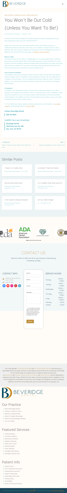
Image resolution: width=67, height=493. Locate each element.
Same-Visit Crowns (11, 443)
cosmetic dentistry (21, 375)
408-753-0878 (30, 106)
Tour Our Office (9, 421)
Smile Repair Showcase (12, 476)
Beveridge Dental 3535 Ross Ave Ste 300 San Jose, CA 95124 (14, 126)
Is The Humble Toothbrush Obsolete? (16, 200)
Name (28, 273)
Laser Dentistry (9, 448)
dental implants (32, 375)
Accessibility (8, 481)
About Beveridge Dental (12, 409)
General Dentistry (20, 15)
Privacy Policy (9, 478)
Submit (30, 321)
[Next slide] (65, 233)
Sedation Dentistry (10, 441)
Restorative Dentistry (11, 439)
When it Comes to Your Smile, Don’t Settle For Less (17, 144)
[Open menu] (62, 4)
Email (28, 279)
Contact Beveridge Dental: (14, 111)
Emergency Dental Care (12, 453)
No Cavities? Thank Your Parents (48, 168)
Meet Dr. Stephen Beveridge (13, 416)
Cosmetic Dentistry (11, 436)
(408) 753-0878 (9, 282)
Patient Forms (9, 466)
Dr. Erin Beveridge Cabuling (42, 368)
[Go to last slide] (1, 233)
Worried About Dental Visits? (14, 183)
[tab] (26, 240)
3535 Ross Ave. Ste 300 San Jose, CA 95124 (12, 279)
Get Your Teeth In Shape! (46, 200)
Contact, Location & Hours (13, 411)
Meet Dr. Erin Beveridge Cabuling (15, 418)
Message (29, 292)
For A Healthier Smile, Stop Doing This (50, 183)
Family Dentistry (10, 434)
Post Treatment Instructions (13, 469)
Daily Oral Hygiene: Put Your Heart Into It (50, 143)
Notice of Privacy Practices (13, 483)
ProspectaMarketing (57, 490)
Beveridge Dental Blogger (13, 34)
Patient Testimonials (11, 474)
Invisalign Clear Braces (12, 451)
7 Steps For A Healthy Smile (14, 168)
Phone (28, 286)
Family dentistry (9, 15)
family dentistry (45, 375)
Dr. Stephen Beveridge (24, 368)
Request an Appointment (12, 413)
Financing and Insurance (12, 471)
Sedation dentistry (32, 15)
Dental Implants (10, 446)
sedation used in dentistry (41, 52)
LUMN (32, 490)
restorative (8, 375)
